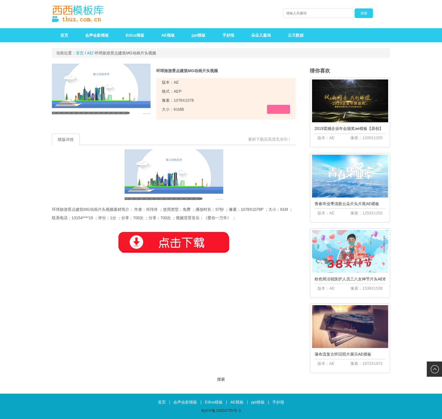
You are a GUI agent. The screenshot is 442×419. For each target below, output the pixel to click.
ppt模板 (199, 35)
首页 (64, 35)
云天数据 (296, 35)
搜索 (221, 379)
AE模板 (167, 35)
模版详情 (66, 139)
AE (89, 53)
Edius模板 (135, 35)
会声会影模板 (97, 35)
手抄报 (228, 35)
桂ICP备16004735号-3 (221, 410)
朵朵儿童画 (261, 35)
